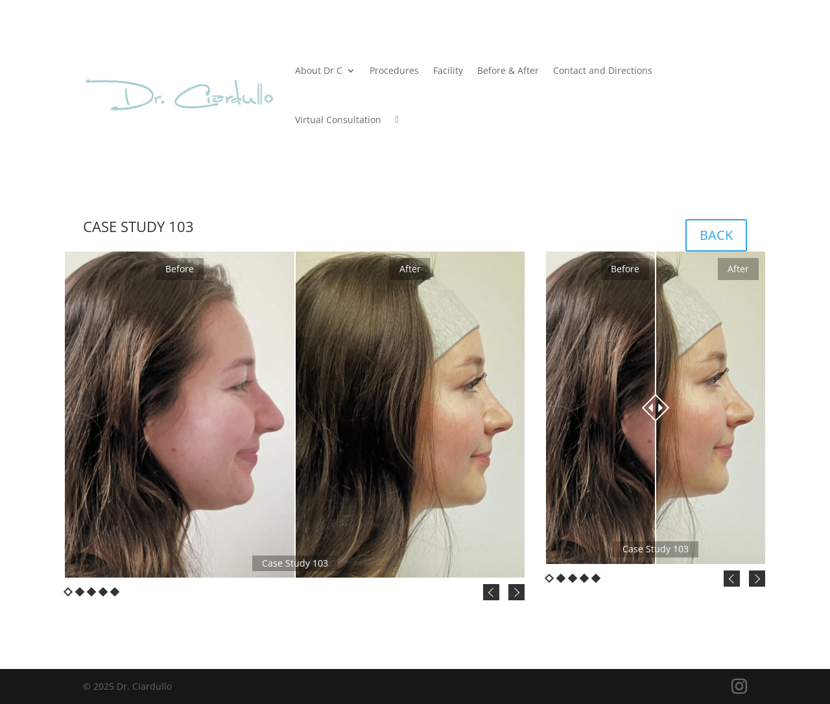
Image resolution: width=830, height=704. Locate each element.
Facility (448, 70)
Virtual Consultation (338, 119)
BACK (716, 235)
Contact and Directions (602, 70)
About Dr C (318, 70)
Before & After (508, 70)
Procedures (394, 70)
